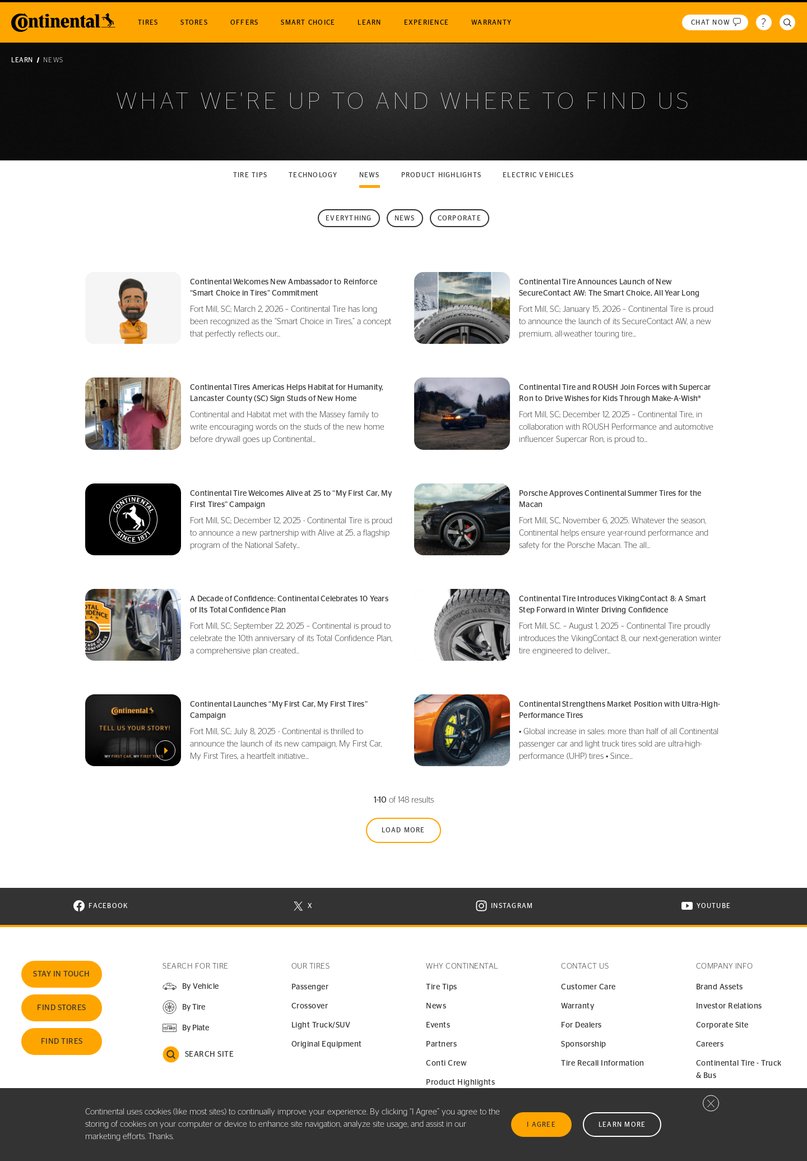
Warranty (577, 1006)
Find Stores (61, 1008)
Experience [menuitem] (426, 22)
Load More (403, 830)
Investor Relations (729, 1006)
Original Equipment (326, 1044)
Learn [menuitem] (369, 22)
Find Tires (62, 1041)
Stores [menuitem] (194, 22)
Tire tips (250, 175)
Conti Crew (446, 1063)
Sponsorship (583, 1044)
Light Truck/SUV (321, 1025)
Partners (441, 1044)
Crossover (309, 1006)
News (369, 175)
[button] (184, 1007)
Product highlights (441, 175)
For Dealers (581, 1025)
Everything (349, 218)
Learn (22, 60)
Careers (710, 1044)
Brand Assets (719, 987)
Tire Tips (441, 987)
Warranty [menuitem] (491, 22)
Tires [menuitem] (148, 22)
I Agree (541, 1124)
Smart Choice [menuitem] (308, 22)
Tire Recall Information (602, 1063)
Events (438, 1025)
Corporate (459, 218)
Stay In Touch (61, 974)
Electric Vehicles (538, 175)
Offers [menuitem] (244, 22)
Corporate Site (722, 1025)
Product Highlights (460, 1082)
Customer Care (588, 987)
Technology (313, 175)
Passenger (310, 987)
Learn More (622, 1124)
